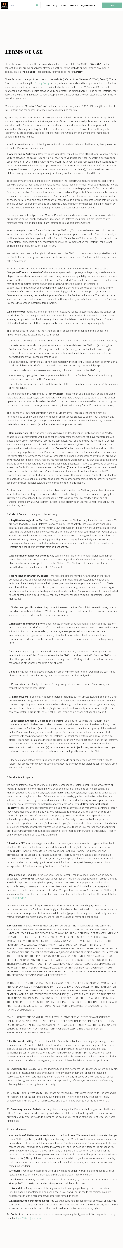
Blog (55, 5)
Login (112, 5)
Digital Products (88, 5)
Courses (46, 5)
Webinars (73, 5)
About (63, 5)
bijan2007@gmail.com (28, 1218)
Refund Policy (18, 897)
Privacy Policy (42, 83)
